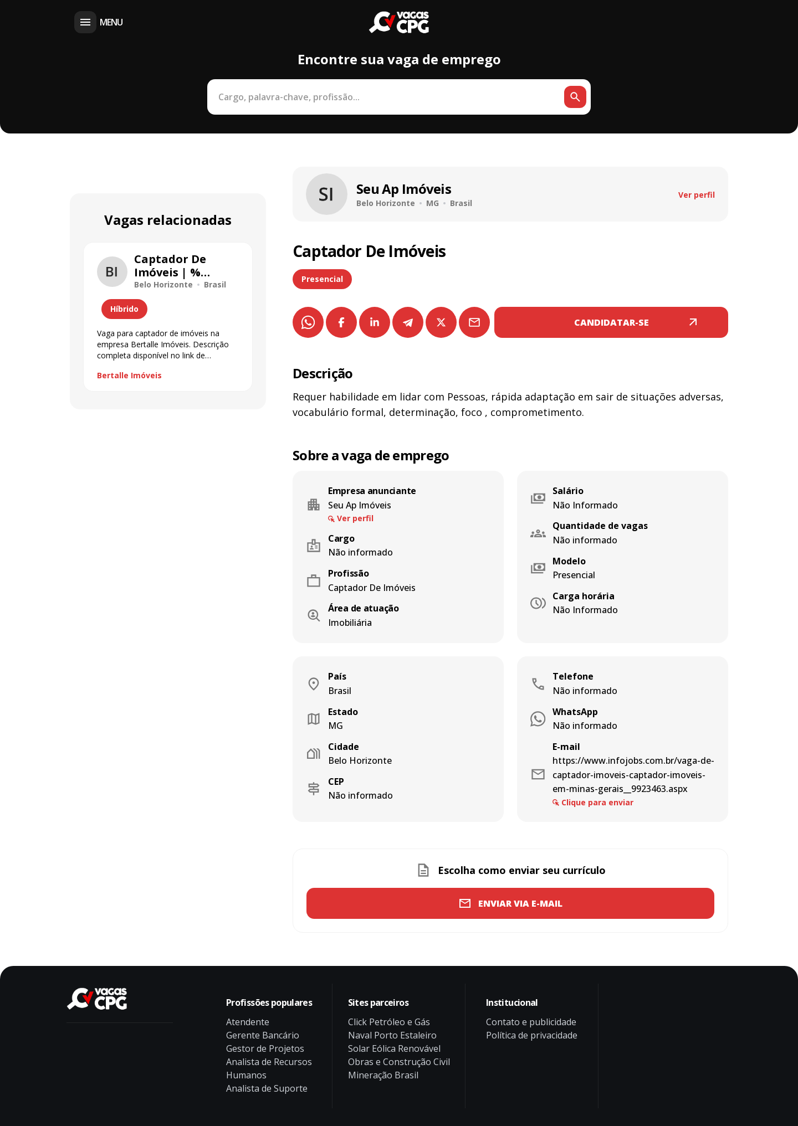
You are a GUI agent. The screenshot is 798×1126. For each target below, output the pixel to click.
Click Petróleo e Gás (389, 1022)
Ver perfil (696, 194)
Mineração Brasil (383, 1075)
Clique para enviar (597, 802)
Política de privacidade (531, 1035)
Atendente (247, 1022)
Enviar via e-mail (520, 903)
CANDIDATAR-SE (611, 322)
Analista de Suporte (267, 1088)
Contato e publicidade (531, 1022)
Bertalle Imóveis (129, 375)
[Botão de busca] (575, 97)
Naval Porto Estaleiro (392, 1035)
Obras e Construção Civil (399, 1062)
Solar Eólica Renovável (394, 1048)
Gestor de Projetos (265, 1048)
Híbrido (124, 309)
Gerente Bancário (262, 1035)
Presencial (322, 279)
